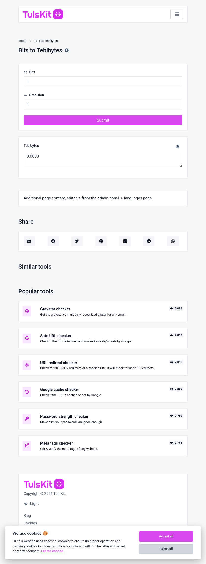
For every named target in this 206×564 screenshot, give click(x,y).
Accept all (166, 536)
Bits (29, 72)
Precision (34, 95)
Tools (22, 41)
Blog (27, 515)
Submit (103, 120)
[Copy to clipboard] (177, 146)
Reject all (166, 548)
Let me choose (52, 551)
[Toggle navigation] (176, 14)
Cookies (30, 523)
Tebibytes (31, 146)
